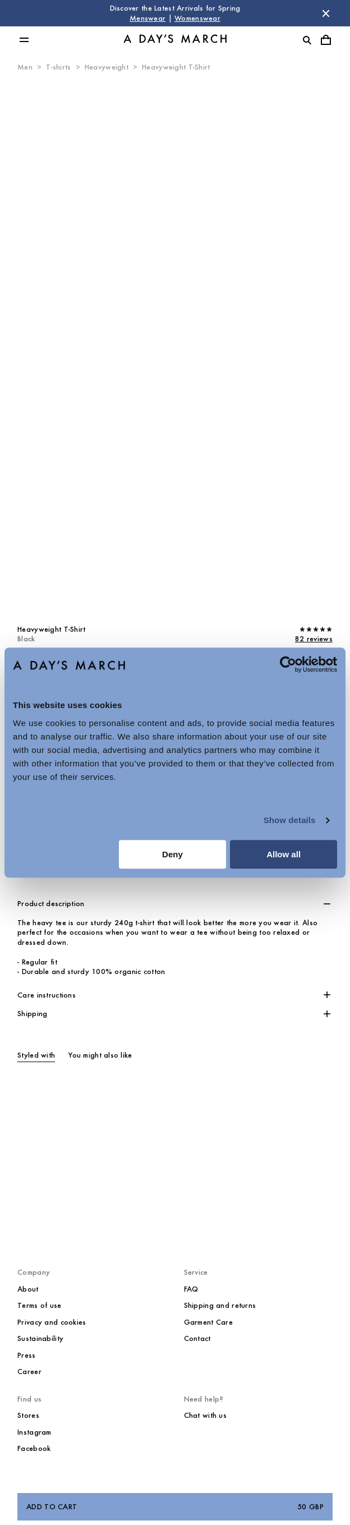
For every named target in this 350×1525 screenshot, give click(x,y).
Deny (172, 854)
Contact (197, 1338)
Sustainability (40, 1338)
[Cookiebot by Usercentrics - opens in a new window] (288, 664)
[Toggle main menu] (24, 39)
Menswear (147, 18)
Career (29, 1371)
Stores (28, 1415)
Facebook (33, 1448)
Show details (290, 820)
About (27, 1289)
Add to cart (175, 1507)
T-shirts (58, 67)
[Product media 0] (175, 344)
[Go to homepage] (175, 40)
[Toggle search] (306, 39)
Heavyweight (106, 67)
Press (26, 1355)
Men (25, 67)
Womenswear (197, 18)
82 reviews (314, 639)
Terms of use (39, 1305)
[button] (175, 903)
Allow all (283, 854)
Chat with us (205, 1415)
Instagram (34, 1432)
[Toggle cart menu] (325, 39)
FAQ (191, 1289)
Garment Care (208, 1322)
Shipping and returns (220, 1305)
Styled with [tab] (36, 1055)
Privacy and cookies (51, 1322)
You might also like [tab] (100, 1055)
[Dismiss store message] (325, 13)
